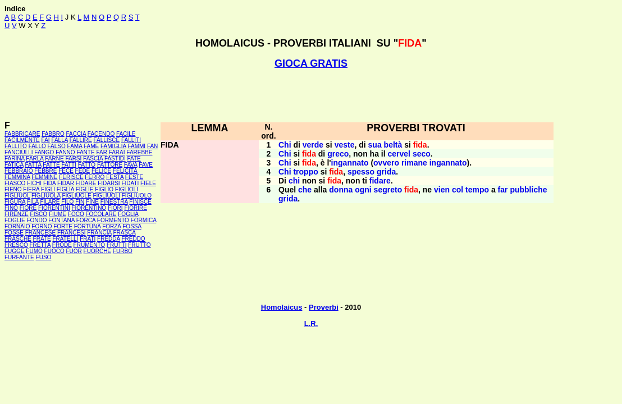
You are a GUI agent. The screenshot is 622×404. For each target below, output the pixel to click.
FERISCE (71, 177)
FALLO (37, 146)
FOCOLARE (100, 214)
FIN (79, 202)
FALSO (57, 146)
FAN (152, 146)
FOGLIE (14, 220)
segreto (388, 189)
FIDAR (65, 183)
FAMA (75, 146)
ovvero (386, 162)
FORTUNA (87, 226)
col (457, 189)
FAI (46, 140)
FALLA (59, 140)
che (305, 189)
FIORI (115, 208)
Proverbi (324, 307)
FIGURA (14, 202)
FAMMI (136, 146)
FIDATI (130, 183)
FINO (11, 208)
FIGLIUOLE (76, 195)
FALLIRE (81, 140)
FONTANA (61, 220)
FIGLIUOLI (106, 195)
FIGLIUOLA (46, 195)
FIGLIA (65, 189)
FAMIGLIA (113, 146)
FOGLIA (128, 214)
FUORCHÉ (97, 251)
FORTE (62, 226)
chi (294, 180)
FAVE (146, 165)
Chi (284, 144)
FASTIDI (115, 158)
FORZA (111, 226)
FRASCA (124, 232)
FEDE (82, 171)
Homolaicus (282, 307)
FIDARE (86, 183)
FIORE (28, 208)
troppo (305, 171)
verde (313, 144)
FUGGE (14, 251)
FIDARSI (109, 183)
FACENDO (101, 134)
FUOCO (54, 251)
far (503, 189)
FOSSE (14, 232)
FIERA (31, 189)
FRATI (87, 239)
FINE (92, 202)
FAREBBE (139, 152)
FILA (33, 202)
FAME (91, 146)
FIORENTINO (88, 208)
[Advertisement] (311, 95)
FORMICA (144, 220)
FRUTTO (139, 245)
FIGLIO (104, 189)
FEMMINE (44, 177)
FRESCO (16, 245)
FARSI (73, 158)
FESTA (115, 177)
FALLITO (15, 146)
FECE (66, 171)
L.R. (311, 323)
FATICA (14, 165)
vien (442, 189)
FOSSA (131, 226)
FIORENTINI (54, 208)
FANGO (44, 152)
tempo (477, 189)
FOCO (76, 214)
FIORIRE (135, 208)
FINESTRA (114, 202)
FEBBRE (45, 171)
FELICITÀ (125, 171)
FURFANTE (19, 257)
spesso (360, 171)
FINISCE (140, 202)
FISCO (39, 214)
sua (375, 144)
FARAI (117, 152)
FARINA (14, 158)
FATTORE (109, 165)
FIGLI (48, 189)
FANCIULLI (18, 152)
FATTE (51, 165)
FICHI (34, 183)
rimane (414, 162)
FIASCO (14, 183)
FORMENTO (113, 220)
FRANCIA (99, 232)
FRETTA (40, 245)
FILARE (50, 202)
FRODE (62, 245)
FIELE (148, 183)
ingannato (350, 162)
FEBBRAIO (18, 171)
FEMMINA (17, 177)
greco (338, 153)
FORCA (85, 220)
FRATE (42, 239)
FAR (101, 152)
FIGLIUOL (17, 195)
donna (341, 189)
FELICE (101, 171)
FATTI (69, 165)
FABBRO (53, 134)
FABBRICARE (22, 134)
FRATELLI (65, 239)
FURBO (122, 251)
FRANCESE (40, 232)
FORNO (41, 226)
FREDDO (133, 239)
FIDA (49, 183)
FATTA (33, 165)
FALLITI (131, 140)
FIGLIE (85, 189)
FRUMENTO (89, 245)
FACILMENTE (22, 140)
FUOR (73, 251)
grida (386, 171)
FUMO (34, 251)
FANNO (65, 152)
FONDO (36, 220)
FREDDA (108, 239)
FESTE (134, 177)
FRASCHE (17, 239)
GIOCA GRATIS (311, 63)
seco (422, 153)
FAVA (131, 165)
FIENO (13, 189)
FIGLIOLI (126, 189)
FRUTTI (117, 245)
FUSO (44, 257)
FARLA (34, 158)
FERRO (94, 177)
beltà (393, 144)
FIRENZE (16, 214)
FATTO (86, 165)
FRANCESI (71, 232)
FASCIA (93, 158)
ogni (363, 189)
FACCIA (76, 134)
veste (345, 144)
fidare (380, 180)
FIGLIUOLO (137, 195)
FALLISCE (106, 140)
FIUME (57, 214)
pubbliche (528, 189)
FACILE (125, 134)
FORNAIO (17, 226)
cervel (399, 153)
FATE (133, 158)
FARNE (54, 158)
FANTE (85, 152)
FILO (67, 202)
